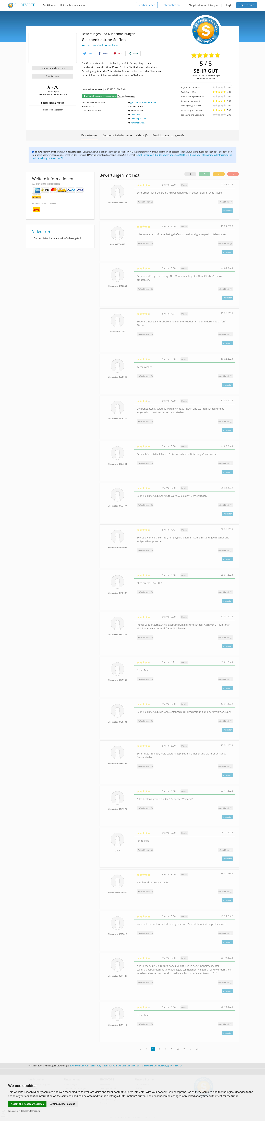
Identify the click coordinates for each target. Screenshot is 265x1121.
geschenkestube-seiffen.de (143, 102)
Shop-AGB (135, 114)
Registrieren (246, 5)
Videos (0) (142, 135)
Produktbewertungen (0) (168, 135)
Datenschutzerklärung (30, 1111)
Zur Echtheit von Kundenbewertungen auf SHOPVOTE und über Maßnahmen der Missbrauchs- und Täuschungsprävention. (126, 1065)
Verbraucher (147, 5)
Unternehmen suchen (72, 5)
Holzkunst (111, 45)
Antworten (227, 210)
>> (197, 1049)
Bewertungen (89, 135)
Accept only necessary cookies (27, 1104)
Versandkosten (137, 122)
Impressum (13, 1111)
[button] (88, 53)
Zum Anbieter (52, 76)
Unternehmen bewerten (53, 68)
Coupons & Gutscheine (117, 135)
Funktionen (49, 5)
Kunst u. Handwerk (93, 45)
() (225, 201)
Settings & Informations (62, 1104)
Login (229, 5)
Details (184, 185)
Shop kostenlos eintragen (203, 5)
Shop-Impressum (138, 118)
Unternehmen (171, 5)
